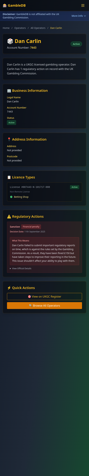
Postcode (12, 156)
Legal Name (14, 97)
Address (11, 146)
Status (10, 117)
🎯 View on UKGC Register (44, 296)
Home (6, 28)
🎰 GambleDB (14, 5)
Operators (20, 28)
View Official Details (21, 268)
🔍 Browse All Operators (44, 305)
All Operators (38, 28)
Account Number (16, 107)
